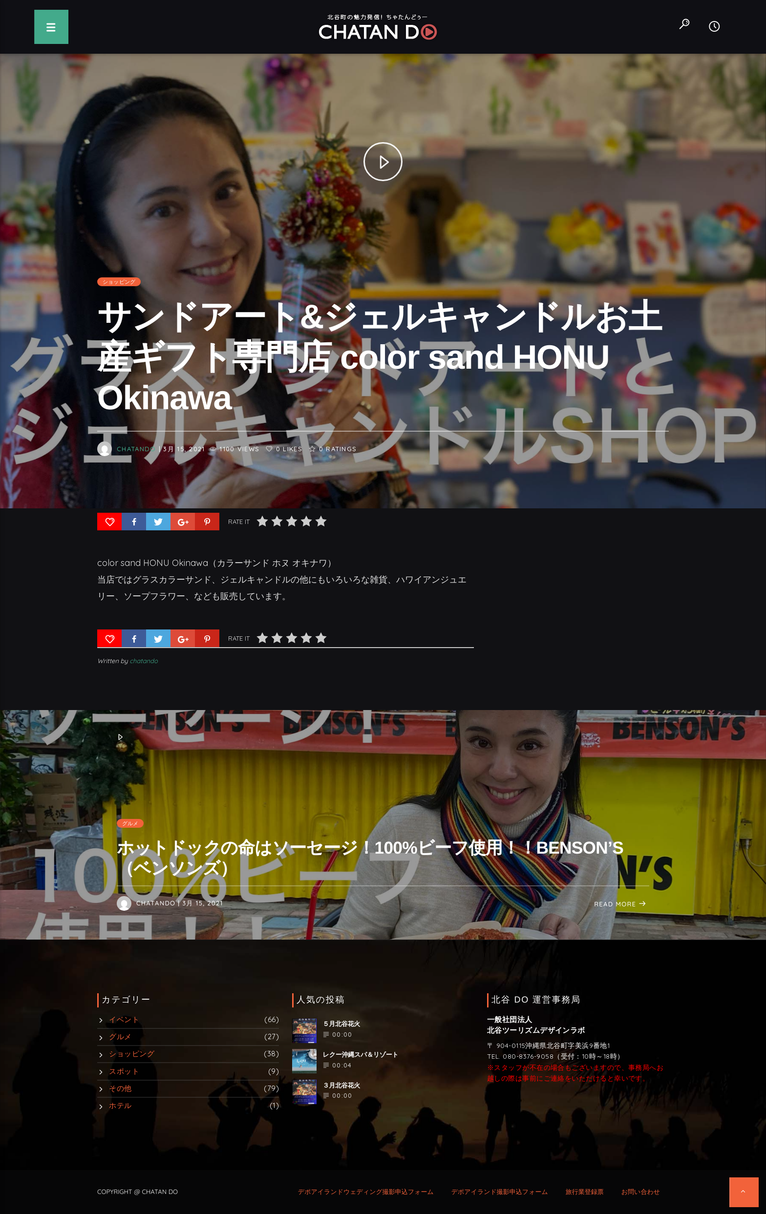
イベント (124, 1019)
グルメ (130, 823)
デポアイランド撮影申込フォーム (499, 1192)
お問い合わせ (640, 1192)
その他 (120, 1088)
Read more (620, 904)
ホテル (120, 1105)
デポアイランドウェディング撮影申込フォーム (366, 1192)
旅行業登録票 (585, 1192)
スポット (124, 1071)
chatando (136, 463)
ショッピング (119, 296)
